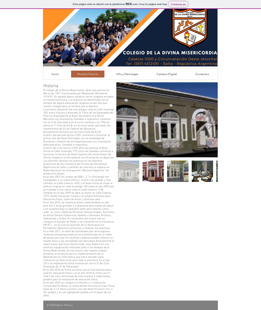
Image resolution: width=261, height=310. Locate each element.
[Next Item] (212, 119)
